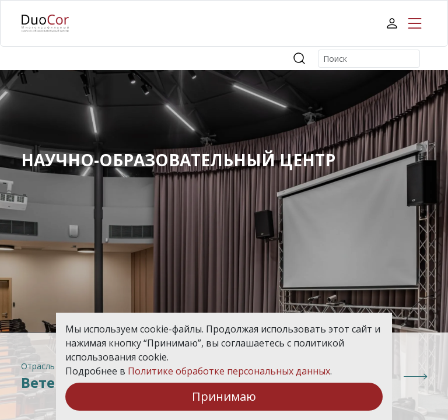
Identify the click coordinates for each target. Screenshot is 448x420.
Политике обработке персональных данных (229, 371)
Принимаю (224, 396)
